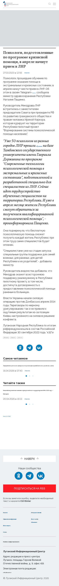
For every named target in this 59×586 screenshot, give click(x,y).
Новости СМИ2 (12, 433)
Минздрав (10, 343)
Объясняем (38, 521)
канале (36, 92)
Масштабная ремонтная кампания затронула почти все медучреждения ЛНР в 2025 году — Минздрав (28, 407)
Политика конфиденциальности (24, 541)
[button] (26, 389)
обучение (43, 145)
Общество (30, 73)
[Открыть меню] (54, 3)
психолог (38, 343)
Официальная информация (12, 517)
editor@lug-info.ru (14, 572)
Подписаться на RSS (29, 482)
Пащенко (24, 343)
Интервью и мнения (39, 507)
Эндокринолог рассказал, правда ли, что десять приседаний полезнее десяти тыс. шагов (28, 375)
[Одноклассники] (20, 354)
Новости (8, 505)
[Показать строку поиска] (49, 3)
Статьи (7, 531)
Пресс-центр (40, 515)
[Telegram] (29, 354)
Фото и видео (12, 525)
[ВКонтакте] (39, 354)
